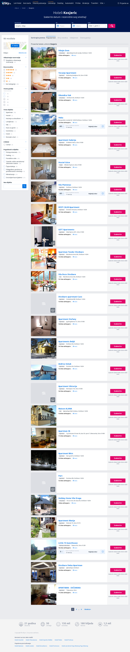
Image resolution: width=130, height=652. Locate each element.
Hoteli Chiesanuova (31, 640)
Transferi (94, 3)
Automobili (69, 3)
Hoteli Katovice (19, 646)
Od (56, 23)
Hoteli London (30, 646)
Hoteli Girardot (19, 640)
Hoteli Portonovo (54, 646)
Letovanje (51, 3)
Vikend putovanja (39, 3)
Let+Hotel (17, 3)
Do (72, 23)
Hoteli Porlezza (68, 640)
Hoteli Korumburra (41, 646)
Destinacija (18, 23)
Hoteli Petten (58, 640)
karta (74, 55)
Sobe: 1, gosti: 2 (94, 26)
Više (101, 3)
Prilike (78, 3)
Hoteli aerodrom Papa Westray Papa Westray (75, 646)
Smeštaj (60, 3)
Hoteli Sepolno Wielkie (45, 640)
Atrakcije (85, 3)
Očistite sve (22, 53)
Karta (15, 45)
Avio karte (27, 3)
